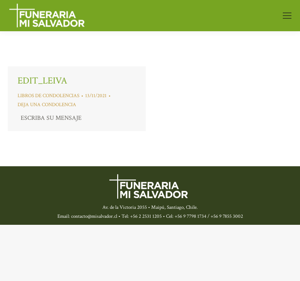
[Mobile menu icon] (287, 16)
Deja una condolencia (47, 104)
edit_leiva (42, 81)
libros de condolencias (48, 95)
